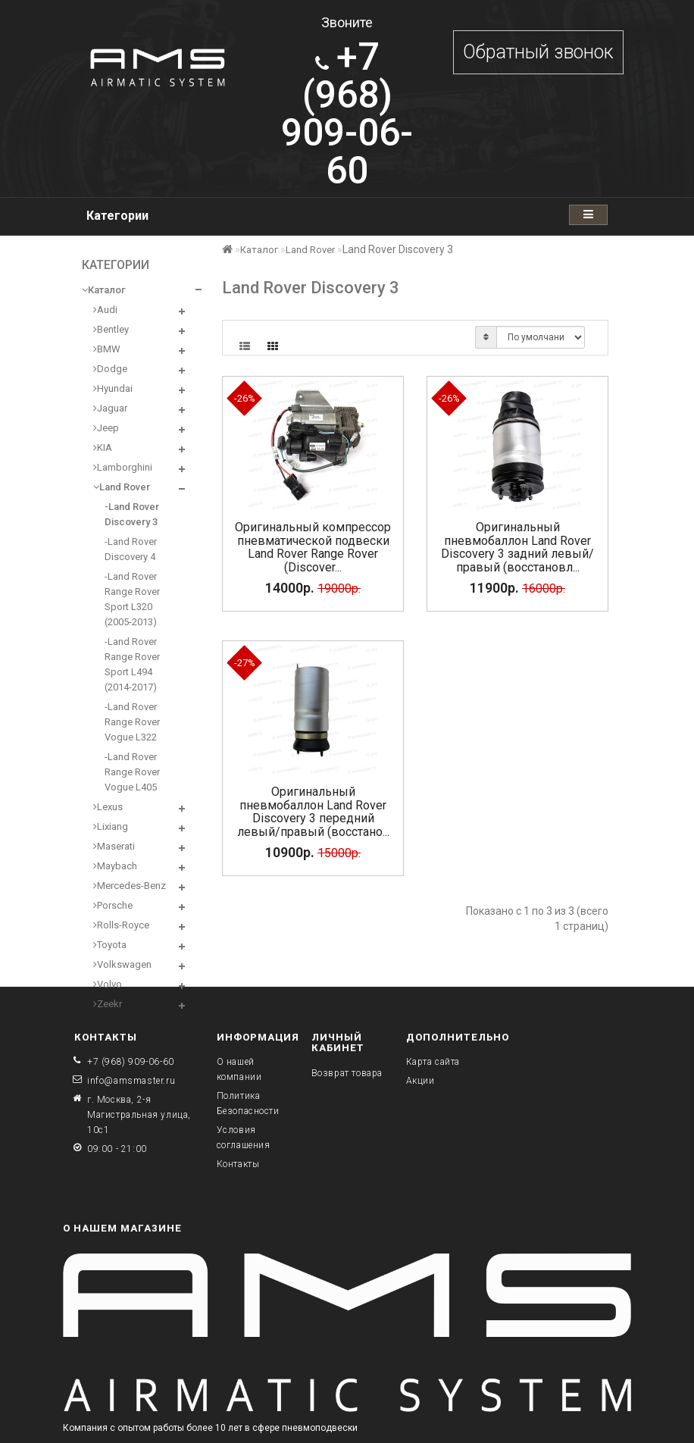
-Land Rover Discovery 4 (131, 549)
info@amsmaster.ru (131, 1080)
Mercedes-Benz (129, 885)
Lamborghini (122, 467)
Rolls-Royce (121, 925)
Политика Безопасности (248, 1103)
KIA (102, 447)
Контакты (238, 1164)
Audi (105, 309)
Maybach (115, 866)
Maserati (114, 846)
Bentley (111, 329)
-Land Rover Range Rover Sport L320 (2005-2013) (132, 599)
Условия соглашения (243, 1137)
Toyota (110, 944)
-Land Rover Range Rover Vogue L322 (132, 722)
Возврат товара (347, 1073)
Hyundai (113, 388)
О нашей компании (239, 1069)
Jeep (106, 428)
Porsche (113, 905)
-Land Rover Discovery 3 (132, 514)
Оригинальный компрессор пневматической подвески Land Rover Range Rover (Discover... (313, 547)
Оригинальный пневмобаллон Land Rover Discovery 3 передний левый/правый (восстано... (313, 811)
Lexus (108, 806)
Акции (420, 1080)
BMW (106, 349)
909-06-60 (347, 114)
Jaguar (110, 408)
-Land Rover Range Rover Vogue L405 (132, 772)
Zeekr (107, 1003)
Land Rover (121, 487)
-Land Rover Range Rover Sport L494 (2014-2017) (132, 664)
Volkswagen (122, 964)
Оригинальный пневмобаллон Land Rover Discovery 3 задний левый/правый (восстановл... (517, 547)
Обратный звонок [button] (538, 52)
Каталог (104, 290)
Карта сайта (433, 1061)
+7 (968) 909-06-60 (130, 1061)
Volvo (107, 984)
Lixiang (110, 826)
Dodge (110, 368)
